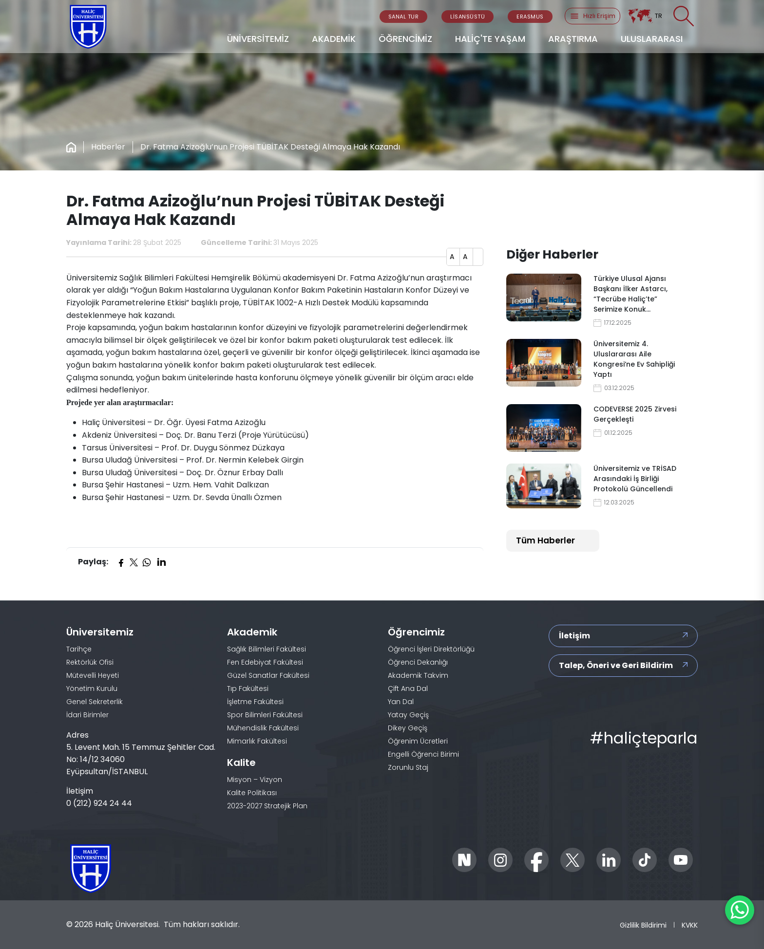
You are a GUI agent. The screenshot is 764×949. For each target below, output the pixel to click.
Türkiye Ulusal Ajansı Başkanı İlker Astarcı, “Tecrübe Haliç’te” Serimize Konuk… (630, 294)
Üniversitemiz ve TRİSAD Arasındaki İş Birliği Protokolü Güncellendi (634, 479)
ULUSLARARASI (652, 39)
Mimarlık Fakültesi (257, 741)
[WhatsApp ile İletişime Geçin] (739, 910)
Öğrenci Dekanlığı (418, 662)
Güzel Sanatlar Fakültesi (268, 675)
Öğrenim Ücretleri (418, 741)
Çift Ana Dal (408, 688)
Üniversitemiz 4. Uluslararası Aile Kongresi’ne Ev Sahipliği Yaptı (634, 359)
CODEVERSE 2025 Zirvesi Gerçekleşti (634, 414)
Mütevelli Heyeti (92, 675)
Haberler (108, 146)
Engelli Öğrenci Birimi (423, 754)
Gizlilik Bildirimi (643, 925)
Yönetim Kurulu (91, 688)
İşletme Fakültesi (255, 702)
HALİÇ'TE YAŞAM (490, 39)
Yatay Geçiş (408, 715)
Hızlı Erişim (592, 16)
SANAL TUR (403, 16)
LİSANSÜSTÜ (467, 16)
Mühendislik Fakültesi (263, 728)
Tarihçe (79, 649)
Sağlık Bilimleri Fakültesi (266, 649)
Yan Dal (401, 702)
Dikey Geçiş (407, 728)
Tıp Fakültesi (247, 688)
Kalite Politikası (252, 793)
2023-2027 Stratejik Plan (267, 806)
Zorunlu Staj (408, 767)
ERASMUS (530, 16)
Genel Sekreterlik (94, 702)
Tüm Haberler (545, 540)
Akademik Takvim (418, 675)
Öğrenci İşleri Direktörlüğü (431, 649)
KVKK (690, 925)
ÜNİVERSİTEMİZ (258, 39)
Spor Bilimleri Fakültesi (265, 715)
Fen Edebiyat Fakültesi (265, 662)
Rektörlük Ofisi (90, 662)
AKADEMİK (334, 39)
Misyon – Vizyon (254, 779)
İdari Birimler (87, 715)
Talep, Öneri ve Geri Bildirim (616, 665)
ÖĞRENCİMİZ (405, 39)
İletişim (574, 635)
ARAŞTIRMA (573, 39)
